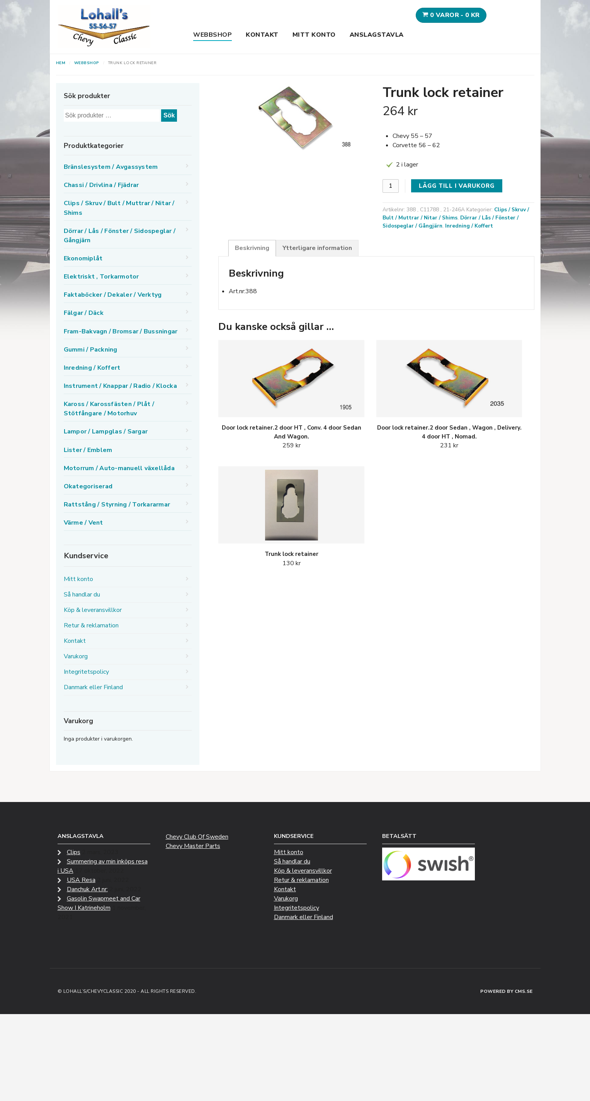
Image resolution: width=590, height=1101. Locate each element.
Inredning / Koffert (469, 225)
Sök (169, 115)
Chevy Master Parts (193, 846)
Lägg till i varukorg (457, 186)
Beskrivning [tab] (252, 248)
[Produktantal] (391, 186)
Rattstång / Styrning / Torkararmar (117, 504)
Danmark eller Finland (93, 687)
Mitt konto (314, 35)
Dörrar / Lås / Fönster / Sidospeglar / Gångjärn (120, 236)
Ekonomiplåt (83, 258)
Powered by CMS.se (506, 991)
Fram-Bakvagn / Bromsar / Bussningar (121, 331)
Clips (73, 852)
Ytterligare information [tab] (317, 248)
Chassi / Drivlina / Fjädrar (101, 185)
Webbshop (212, 35)
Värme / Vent (83, 522)
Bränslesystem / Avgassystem (111, 167)
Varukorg (76, 656)
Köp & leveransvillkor (93, 610)
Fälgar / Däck (84, 313)
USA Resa (81, 880)
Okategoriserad (88, 486)
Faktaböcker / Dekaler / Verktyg (113, 295)
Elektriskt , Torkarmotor (101, 276)
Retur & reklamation (91, 625)
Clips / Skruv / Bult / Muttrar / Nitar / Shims (456, 213)
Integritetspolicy (86, 672)
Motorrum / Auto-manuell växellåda (119, 468)
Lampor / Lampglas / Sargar (106, 431)
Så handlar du (82, 594)
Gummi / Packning (90, 349)
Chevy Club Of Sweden (197, 837)
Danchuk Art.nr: (87, 889)
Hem (61, 63)
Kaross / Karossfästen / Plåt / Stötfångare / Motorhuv (109, 409)
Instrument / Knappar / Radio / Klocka (120, 386)
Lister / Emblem (88, 450)
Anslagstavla (377, 35)
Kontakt (262, 35)
